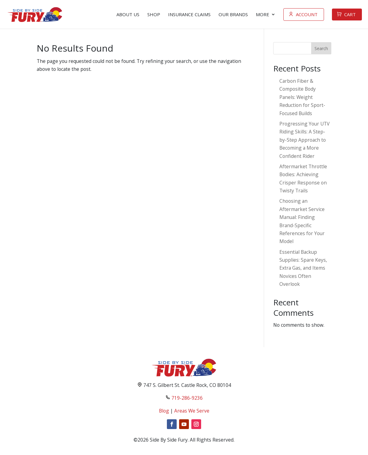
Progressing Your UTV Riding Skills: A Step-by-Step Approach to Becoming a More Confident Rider (304, 139)
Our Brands (233, 14)
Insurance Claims (189, 14)
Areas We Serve (191, 410)
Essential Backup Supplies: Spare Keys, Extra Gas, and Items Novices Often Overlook (303, 268)
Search (321, 48)
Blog (164, 410)
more (262, 14)
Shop (153, 14)
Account (307, 14)
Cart (350, 14)
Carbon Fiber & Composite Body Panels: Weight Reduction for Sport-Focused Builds (302, 97)
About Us (127, 14)
